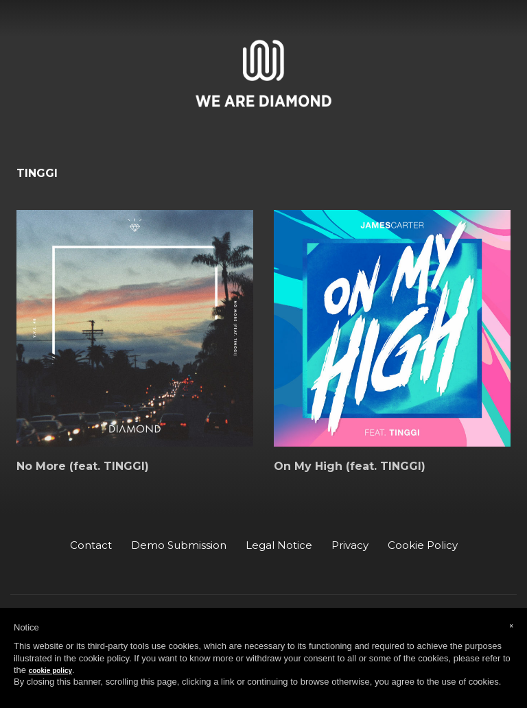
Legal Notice (279, 545)
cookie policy (50, 670)
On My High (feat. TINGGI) (349, 466)
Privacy (349, 545)
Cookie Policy (423, 545)
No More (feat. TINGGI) (82, 466)
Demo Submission (178, 545)
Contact (91, 545)
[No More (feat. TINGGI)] (134, 328)
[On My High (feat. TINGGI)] (392, 328)
